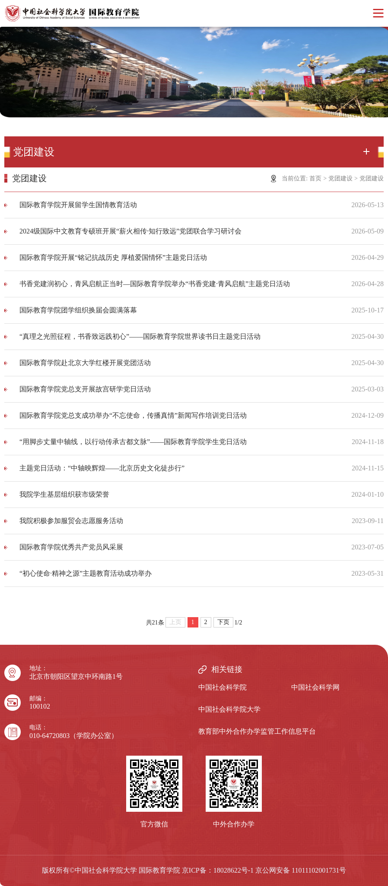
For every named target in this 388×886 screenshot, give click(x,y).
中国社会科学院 (222, 687)
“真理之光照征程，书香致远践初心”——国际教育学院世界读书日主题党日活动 (140, 336)
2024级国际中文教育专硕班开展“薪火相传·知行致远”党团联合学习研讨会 (130, 231)
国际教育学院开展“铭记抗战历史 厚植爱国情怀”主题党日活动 (113, 257)
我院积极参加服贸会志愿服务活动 (71, 520)
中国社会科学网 (315, 687)
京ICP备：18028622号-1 (218, 870)
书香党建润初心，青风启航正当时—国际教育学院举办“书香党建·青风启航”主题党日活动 (154, 283)
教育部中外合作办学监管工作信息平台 (257, 731)
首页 (315, 178)
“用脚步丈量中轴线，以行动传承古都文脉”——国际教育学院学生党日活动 (133, 441)
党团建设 (340, 178)
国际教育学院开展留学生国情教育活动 (78, 204)
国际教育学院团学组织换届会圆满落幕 (78, 310)
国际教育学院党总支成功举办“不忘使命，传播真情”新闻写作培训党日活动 (133, 415)
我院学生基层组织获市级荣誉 (64, 494)
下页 (223, 622)
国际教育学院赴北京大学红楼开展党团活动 (85, 362)
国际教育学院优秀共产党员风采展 (71, 547)
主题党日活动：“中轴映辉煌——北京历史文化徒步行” (101, 468)
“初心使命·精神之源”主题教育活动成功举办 (85, 573)
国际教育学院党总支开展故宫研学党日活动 (85, 389)
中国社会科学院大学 (229, 709)
